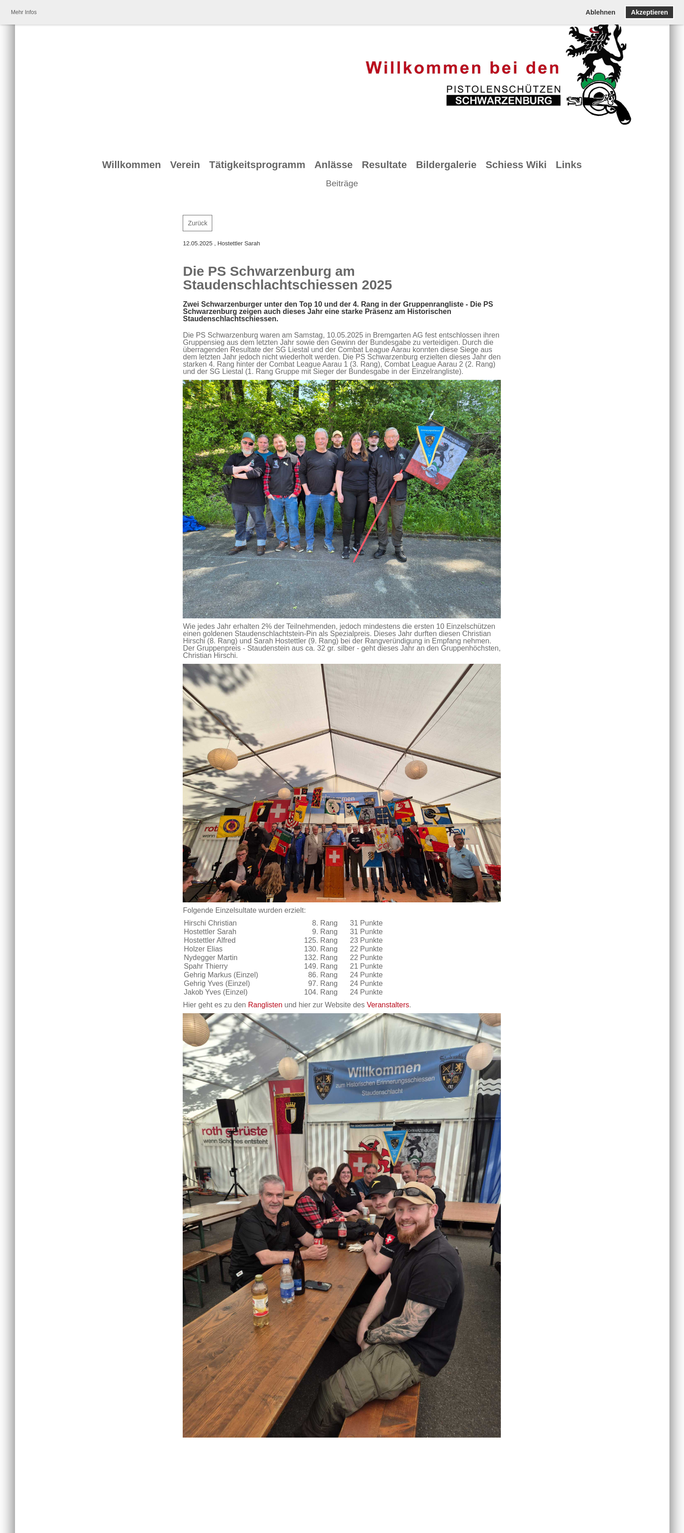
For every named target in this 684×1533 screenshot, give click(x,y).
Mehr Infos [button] (24, 12)
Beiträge (342, 183)
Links (569, 164)
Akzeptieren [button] (649, 12)
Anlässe (334, 164)
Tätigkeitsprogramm (257, 164)
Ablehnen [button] (601, 12)
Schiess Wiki (515, 164)
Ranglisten (265, 1005)
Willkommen (131, 164)
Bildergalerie (446, 164)
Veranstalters (388, 1005)
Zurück (197, 223)
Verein (185, 164)
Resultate (384, 164)
